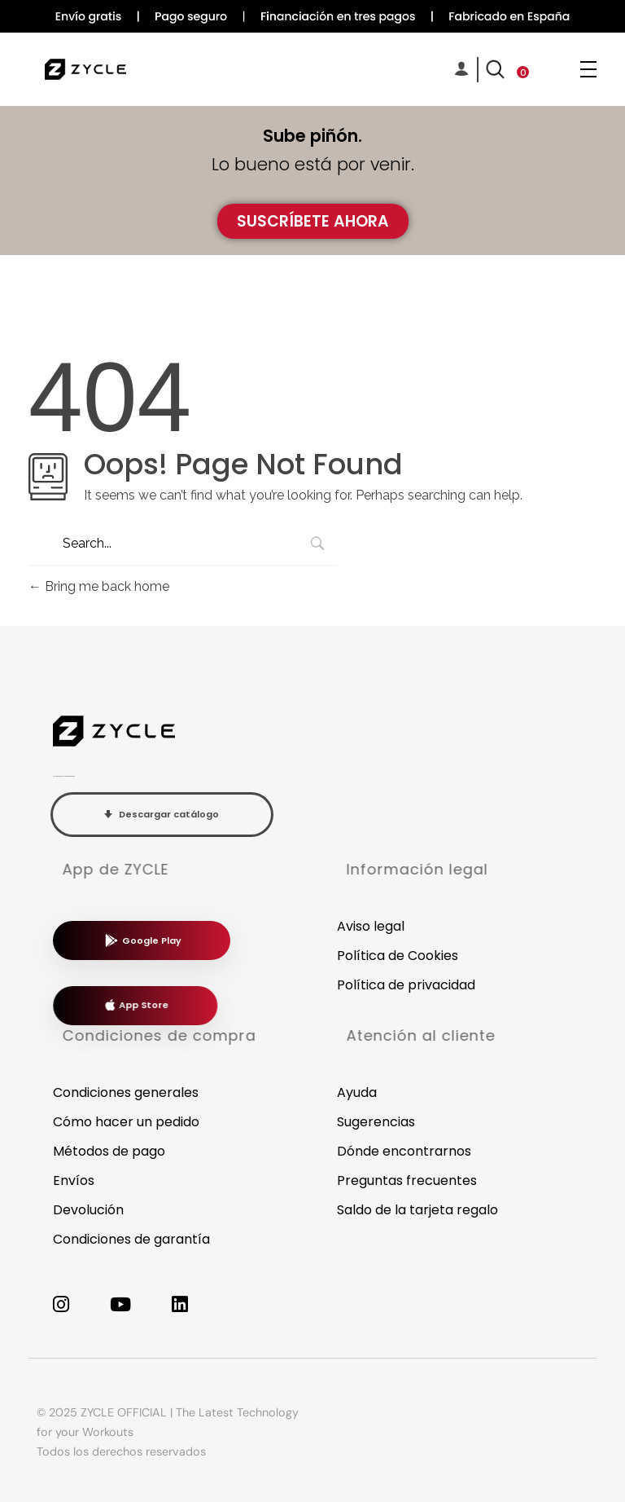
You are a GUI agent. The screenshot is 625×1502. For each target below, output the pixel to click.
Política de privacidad (406, 985)
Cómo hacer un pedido (126, 1121)
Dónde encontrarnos (404, 1151)
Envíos (73, 1180)
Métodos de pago (109, 1151)
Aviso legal (370, 926)
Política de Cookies (397, 955)
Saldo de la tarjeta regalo (417, 1209)
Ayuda (357, 1092)
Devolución (88, 1209)
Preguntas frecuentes (407, 1180)
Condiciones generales (126, 1092)
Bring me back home (98, 586)
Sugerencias (376, 1121)
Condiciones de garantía (131, 1239)
